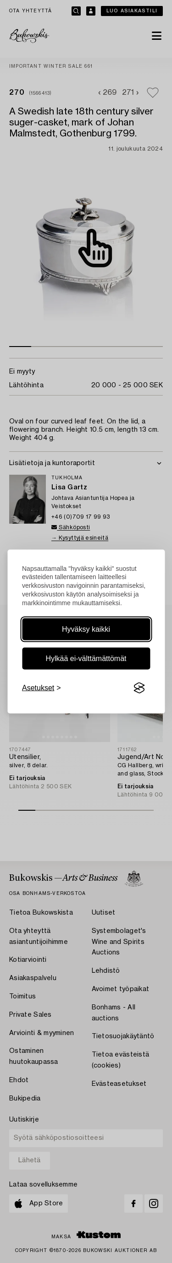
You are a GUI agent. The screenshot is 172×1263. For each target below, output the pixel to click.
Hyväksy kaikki (86, 629)
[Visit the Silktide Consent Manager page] (139, 688)
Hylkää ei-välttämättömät (85, 658)
